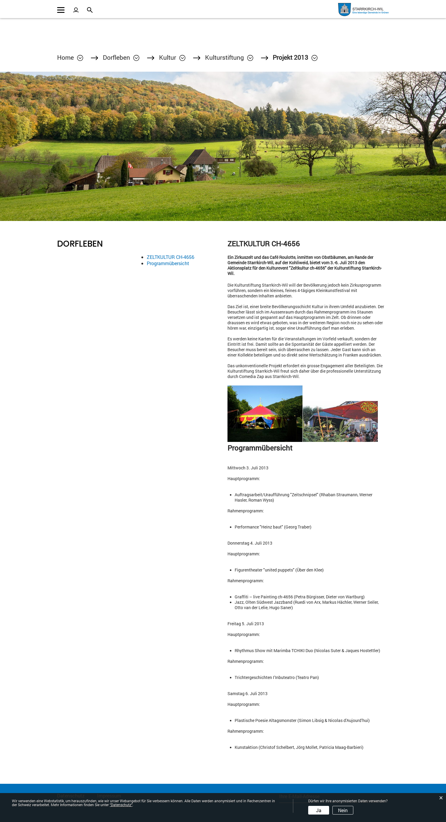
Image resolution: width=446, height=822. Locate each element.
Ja (318, 810)
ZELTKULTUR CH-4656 (170, 257)
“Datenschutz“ (121, 804)
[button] (121, 57)
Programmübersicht (168, 263)
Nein (343, 810)
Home (65, 57)
